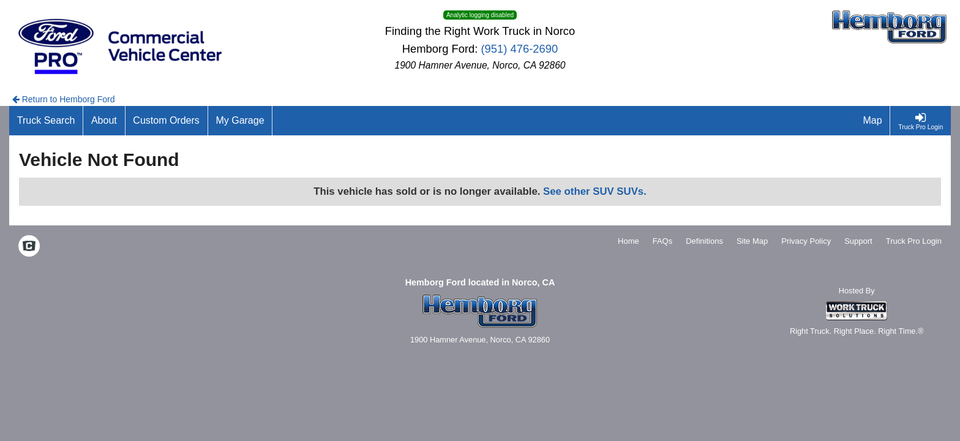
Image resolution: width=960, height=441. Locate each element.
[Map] (873, 120)
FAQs (663, 241)
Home (628, 241)
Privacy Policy (806, 241)
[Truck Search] (46, 120)
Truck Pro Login (914, 241)
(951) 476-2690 (519, 48)
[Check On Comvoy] (29, 247)
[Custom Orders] (167, 120)
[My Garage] (240, 120)
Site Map (752, 241)
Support (858, 241)
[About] (104, 120)
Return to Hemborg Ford (63, 99)
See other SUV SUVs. (595, 191)
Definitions (704, 241)
